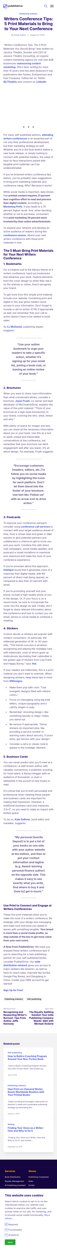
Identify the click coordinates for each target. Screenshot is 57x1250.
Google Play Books (37, 1167)
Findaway (32, 1175)
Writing (11, 1094)
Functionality (15, 1229)
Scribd (31, 1155)
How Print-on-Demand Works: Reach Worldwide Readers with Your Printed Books (26, 1061)
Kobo (30, 1150)
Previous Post (15, 986)
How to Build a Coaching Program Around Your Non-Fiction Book (27, 1027)
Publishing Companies (38, 1146)
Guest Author (20, 35)
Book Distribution (13, 1146)
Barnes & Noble (35, 1171)
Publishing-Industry (28, 14)
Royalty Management (14, 1150)
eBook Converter (12, 1159)
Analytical (13, 1234)
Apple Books (34, 1159)
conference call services (35, 496)
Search (46, 6)
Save (10, 1242)
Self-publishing (34, 968)
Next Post (41, 986)
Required (13, 1224)
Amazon (32, 1163)
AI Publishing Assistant (15, 1155)
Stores (32, 1140)
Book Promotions (12, 1174)
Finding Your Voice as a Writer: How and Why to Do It (26, 1099)
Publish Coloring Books (15, 1170)
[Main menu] (52, 6)
